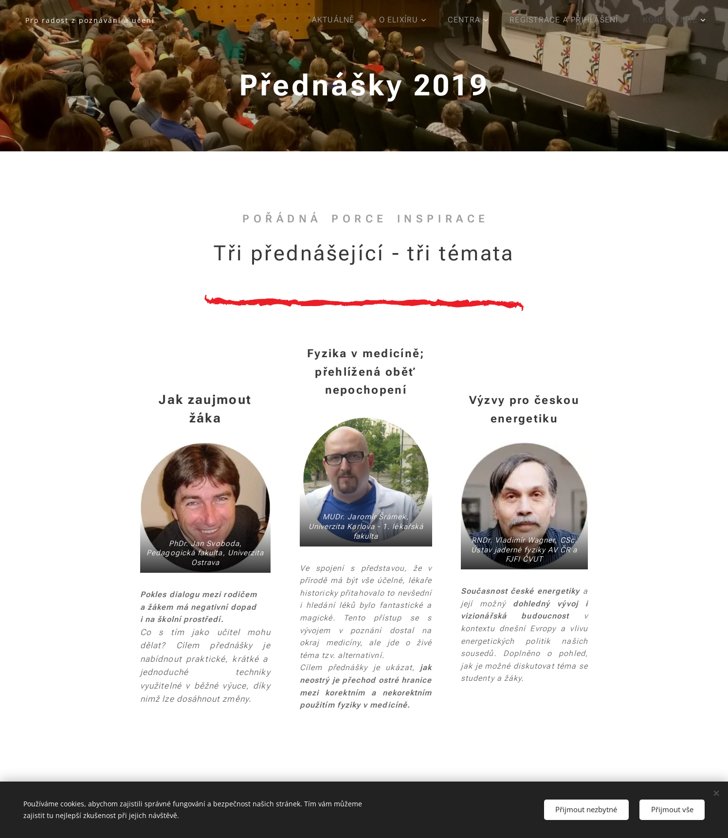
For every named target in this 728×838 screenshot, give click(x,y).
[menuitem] (336, 20)
